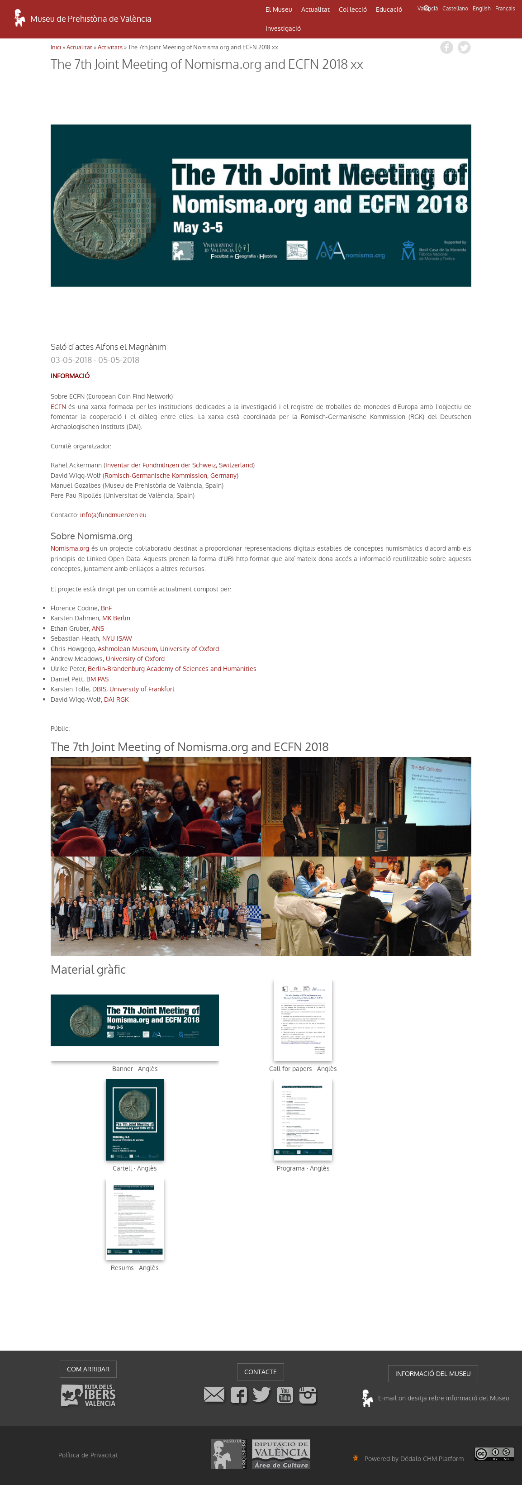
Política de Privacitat (88, 1455)
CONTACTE (260, 1371)
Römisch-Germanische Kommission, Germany (170, 475)
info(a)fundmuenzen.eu (113, 514)
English (482, 8)
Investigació (283, 28)
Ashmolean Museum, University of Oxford (158, 648)
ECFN (58, 406)
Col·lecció (353, 9)
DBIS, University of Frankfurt (133, 689)
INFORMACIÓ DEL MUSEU (433, 1373)
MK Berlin (116, 618)
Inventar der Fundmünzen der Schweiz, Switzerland (179, 465)
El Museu (279, 9)
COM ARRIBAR (88, 1369)
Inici (56, 47)
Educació (389, 9)
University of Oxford (135, 658)
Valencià (428, 8)
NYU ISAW (117, 638)
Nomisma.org (70, 548)
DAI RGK (116, 699)
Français (505, 8)
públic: (60, 728)
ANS (98, 628)
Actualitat (315, 9)
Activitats (110, 47)
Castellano (455, 8)
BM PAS (97, 679)
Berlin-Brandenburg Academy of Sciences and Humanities (172, 668)
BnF (106, 608)
